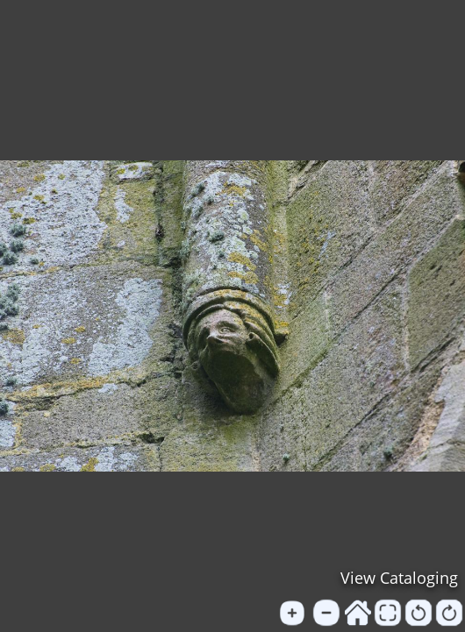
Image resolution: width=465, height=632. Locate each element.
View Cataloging (399, 577)
